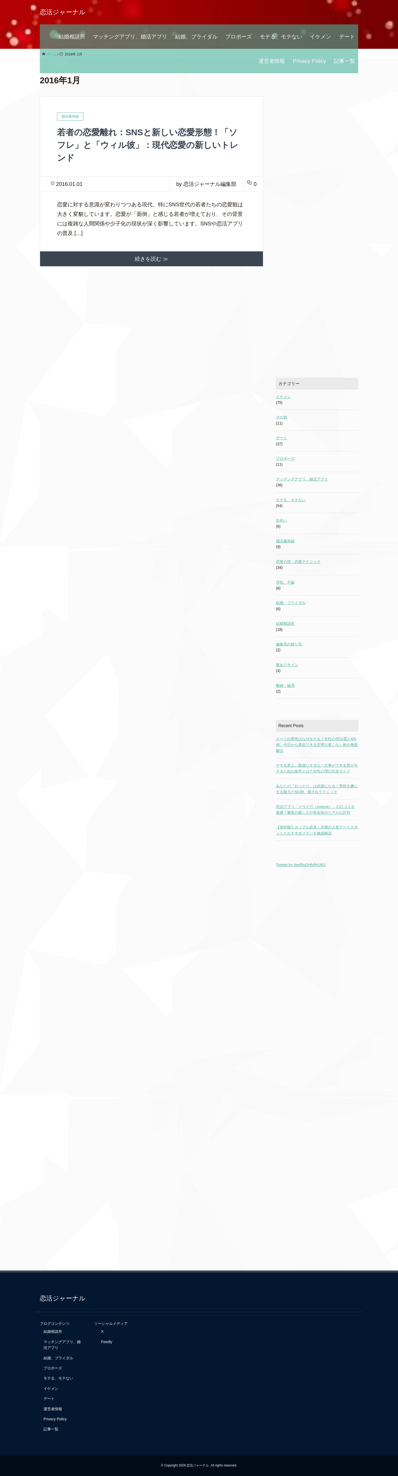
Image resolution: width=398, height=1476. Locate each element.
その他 (281, 417)
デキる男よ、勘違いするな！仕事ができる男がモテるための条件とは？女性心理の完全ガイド (317, 768)
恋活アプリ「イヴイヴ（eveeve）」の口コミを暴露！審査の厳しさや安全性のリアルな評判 (315, 810)
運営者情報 (271, 61)
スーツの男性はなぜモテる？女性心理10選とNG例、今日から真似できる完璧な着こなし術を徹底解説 (317, 745)
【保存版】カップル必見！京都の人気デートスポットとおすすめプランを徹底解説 (317, 830)
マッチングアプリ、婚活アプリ (130, 37)
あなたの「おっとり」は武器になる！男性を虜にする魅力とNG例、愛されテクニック (317, 789)
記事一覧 (344, 61)
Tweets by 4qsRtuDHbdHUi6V (301, 865)
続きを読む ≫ (151, 259)
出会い (281, 520)
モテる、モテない (281, 37)
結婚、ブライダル (196, 37)
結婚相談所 (72, 37)
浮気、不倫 (285, 582)
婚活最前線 (285, 541)
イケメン (320, 37)
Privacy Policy (309, 61)
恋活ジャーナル (62, 12)
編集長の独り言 (289, 644)
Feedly (106, 1342)
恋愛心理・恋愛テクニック (298, 562)
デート (347, 37)
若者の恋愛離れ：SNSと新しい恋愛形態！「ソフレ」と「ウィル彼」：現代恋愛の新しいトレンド (147, 145)
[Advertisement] (317, 215)
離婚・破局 (285, 685)
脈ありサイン (287, 665)
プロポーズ (238, 37)
